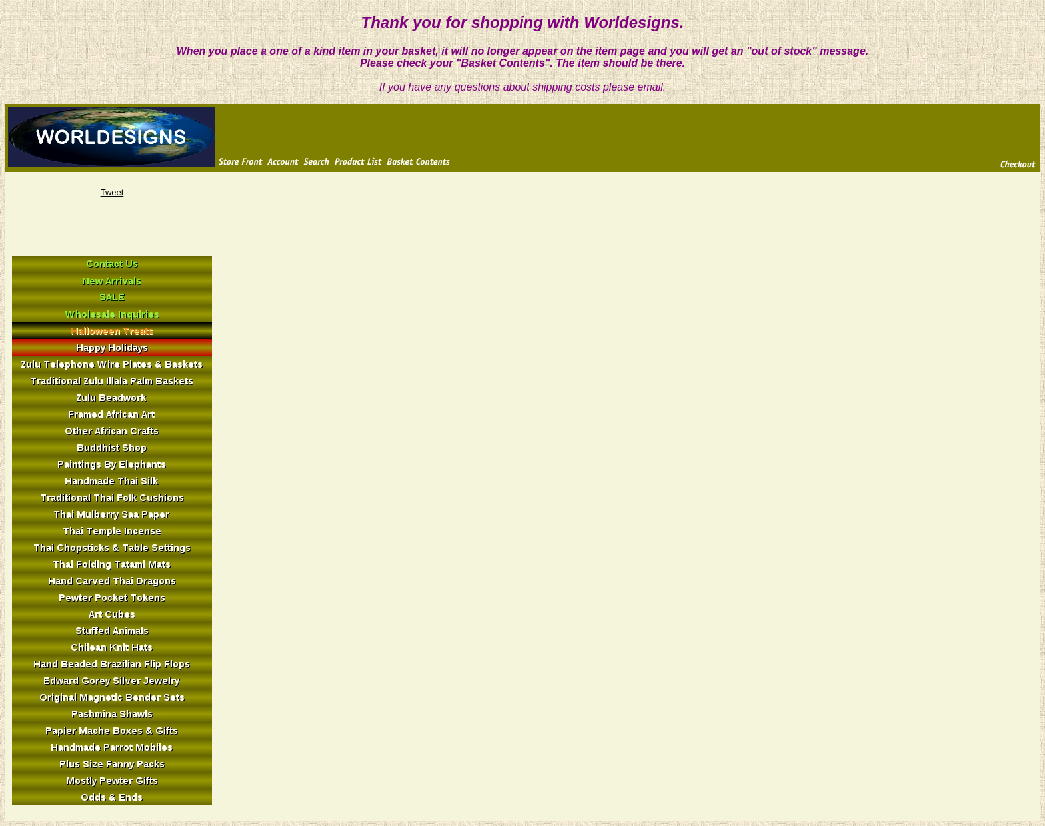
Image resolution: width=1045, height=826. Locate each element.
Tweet (112, 192)
